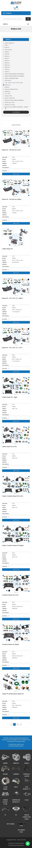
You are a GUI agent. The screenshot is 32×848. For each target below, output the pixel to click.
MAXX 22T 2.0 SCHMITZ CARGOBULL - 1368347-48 (16, 107)
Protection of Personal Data (16, 843)
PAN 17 (6, 45)
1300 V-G (7, 69)
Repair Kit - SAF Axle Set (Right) (11, 199)
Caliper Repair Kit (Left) (9, 446)
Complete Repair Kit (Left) (10, 595)
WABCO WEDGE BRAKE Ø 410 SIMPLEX (14, 76)
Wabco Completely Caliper (11, 78)
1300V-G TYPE (8, 96)
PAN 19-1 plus (8, 49)
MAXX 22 (7, 63)
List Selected (16, 112)
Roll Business (20, 845)
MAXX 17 (7, 58)
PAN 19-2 (7, 54)
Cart (16, 8)
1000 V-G (7, 71)
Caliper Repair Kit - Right (9, 397)
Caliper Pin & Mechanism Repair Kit (13, 694)
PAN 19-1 (7, 47)
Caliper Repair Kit (7, 249)
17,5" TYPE (7, 93)
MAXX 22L (7, 65)
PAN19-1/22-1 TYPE (9, 102)
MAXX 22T (7, 67)
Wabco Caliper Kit (9, 43)
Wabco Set (7, 85)
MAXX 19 (7, 60)
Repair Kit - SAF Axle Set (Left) (11, 150)
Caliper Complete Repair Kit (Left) (12, 496)
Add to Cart (16, 174)
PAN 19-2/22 (8, 80)
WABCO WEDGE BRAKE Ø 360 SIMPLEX (14, 74)
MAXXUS (7, 87)
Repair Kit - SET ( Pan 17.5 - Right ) (12, 298)
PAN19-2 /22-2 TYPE (10, 104)
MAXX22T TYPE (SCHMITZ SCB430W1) (14, 100)
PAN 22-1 (7, 52)
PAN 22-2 (7, 56)
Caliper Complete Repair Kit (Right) (13, 545)
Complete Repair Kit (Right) (10, 644)
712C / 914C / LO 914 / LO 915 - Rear (14, 82)
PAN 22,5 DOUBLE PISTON (11, 89)
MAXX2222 (7, 91)
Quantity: (4, 170)
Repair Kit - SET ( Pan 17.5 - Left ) (12, 347)
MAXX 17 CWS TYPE (10, 98)
